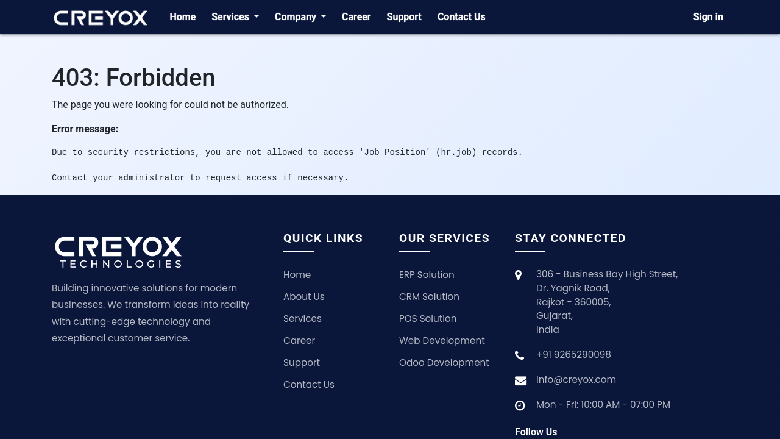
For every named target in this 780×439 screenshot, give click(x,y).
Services (302, 318)
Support (301, 362)
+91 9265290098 (573, 354)
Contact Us (309, 384)
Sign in (708, 17)
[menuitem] (182, 17)
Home (297, 274)
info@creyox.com (576, 379)
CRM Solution (429, 296)
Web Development (442, 340)
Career (299, 340)
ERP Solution (427, 274)
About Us (304, 296)
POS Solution (428, 318)
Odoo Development (444, 362)
